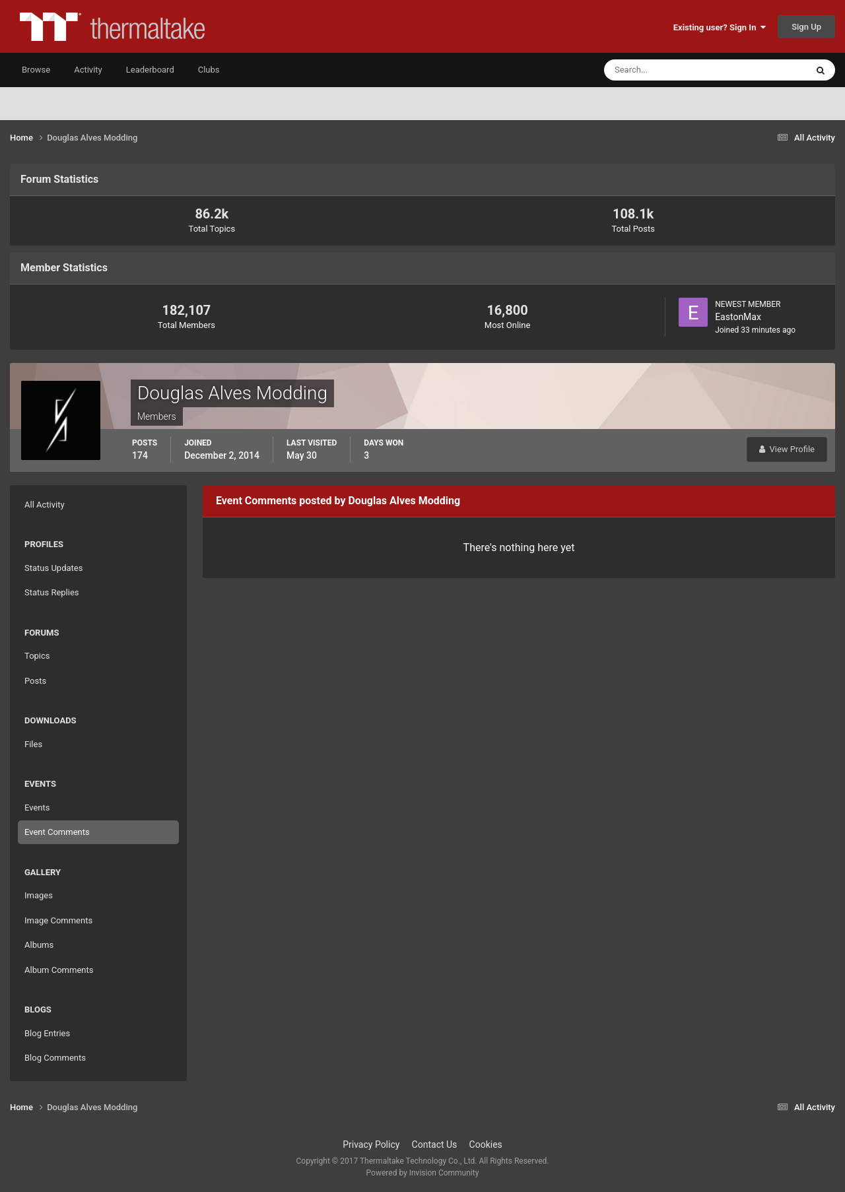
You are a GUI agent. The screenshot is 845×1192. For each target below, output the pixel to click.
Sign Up (806, 27)
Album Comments (58, 970)
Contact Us (434, 1144)
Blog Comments (55, 1058)
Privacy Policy (371, 1144)
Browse (36, 70)
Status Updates (53, 568)
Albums (38, 945)
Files (33, 744)
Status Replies (51, 592)
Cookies (485, 1144)
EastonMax (738, 317)
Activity (88, 70)
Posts (35, 681)
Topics (37, 656)
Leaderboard (150, 70)
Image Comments (58, 920)
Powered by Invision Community (422, 1172)
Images (38, 895)
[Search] (665, 70)
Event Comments (57, 832)
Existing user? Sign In (719, 27)
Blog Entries (47, 1033)
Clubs (209, 70)
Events (37, 807)
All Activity (44, 505)
